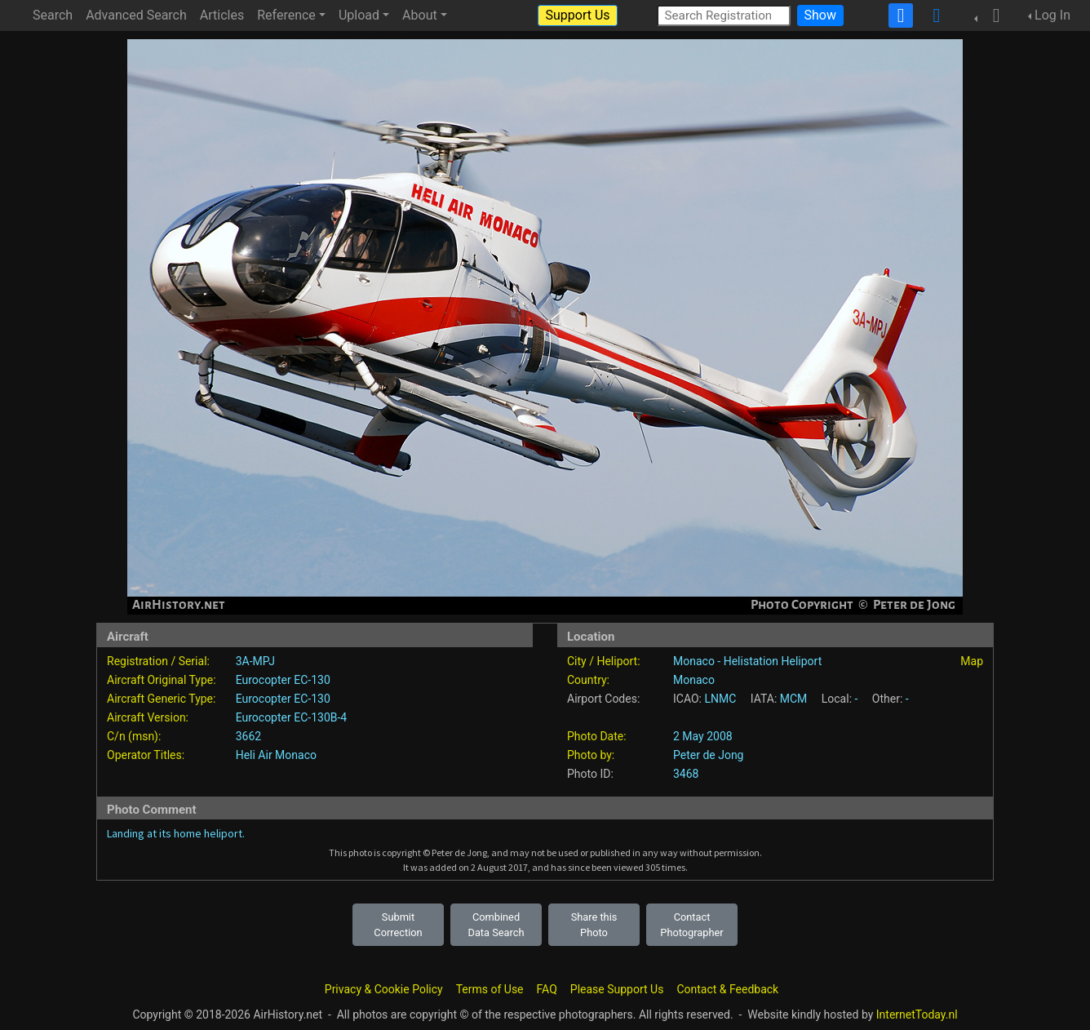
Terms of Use (490, 989)
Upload (359, 15)
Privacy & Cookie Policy (384, 989)
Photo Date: (597, 736)
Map (971, 661)
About (419, 15)
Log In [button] (1052, 15)
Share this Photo (594, 925)
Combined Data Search (496, 925)
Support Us (577, 15)
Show (820, 15)
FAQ (547, 989)
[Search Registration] (724, 15)
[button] (991, 15)
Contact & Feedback (727, 989)
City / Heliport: (603, 661)
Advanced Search (136, 15)
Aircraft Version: (147, 717)
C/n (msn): (134, 736)
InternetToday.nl (917, 1014)
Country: (588, 679)
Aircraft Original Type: (161, 679)
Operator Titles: (145, 754)
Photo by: (590, 754)
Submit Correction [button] (398, 925)
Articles (222, 15)
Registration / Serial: (158, 661)
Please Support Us (617, 989)
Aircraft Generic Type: (161, 698)
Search (53, 15)
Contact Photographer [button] (691, 925)
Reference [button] (286, 15)
